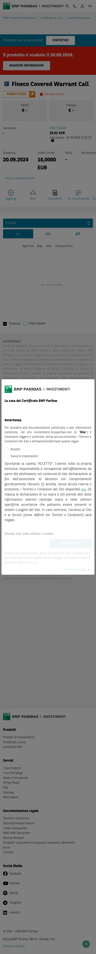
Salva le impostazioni (24, 456)
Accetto (15, 449)
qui (83, 489)
